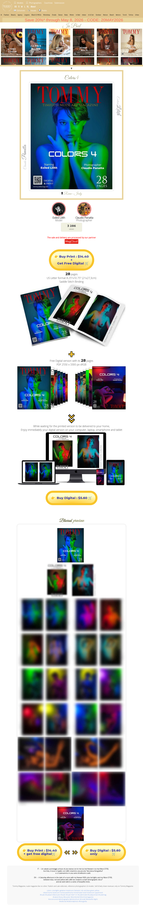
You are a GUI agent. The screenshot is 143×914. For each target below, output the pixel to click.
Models (20, 2)
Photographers (35, 2)
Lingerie (27, 15)
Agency (20, 15)
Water (72, 15)
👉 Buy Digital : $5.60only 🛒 (103, 852)
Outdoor (98, 15)
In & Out (91, 15)
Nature (105, 15)
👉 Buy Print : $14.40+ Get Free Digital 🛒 (71, 260)
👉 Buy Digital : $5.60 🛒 (71, 498)
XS (15, 6)
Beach (112, 15)
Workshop (46, 15)
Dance (60, 15)
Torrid (125, 15)
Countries (48, 2)
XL (28, 6)
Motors (118, 15)
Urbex (137, 15)
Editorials (19, 10)
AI (1, 15)
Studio (54, 15)
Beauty (13, 15)
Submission (59, 2)
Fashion (6, 15)
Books (43, 10)
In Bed (78, 15)
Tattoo (131, 15)
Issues (32, 10)
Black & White (36, 15)
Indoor (84, 15)
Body (66, 15)
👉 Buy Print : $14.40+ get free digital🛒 (39, 852)
